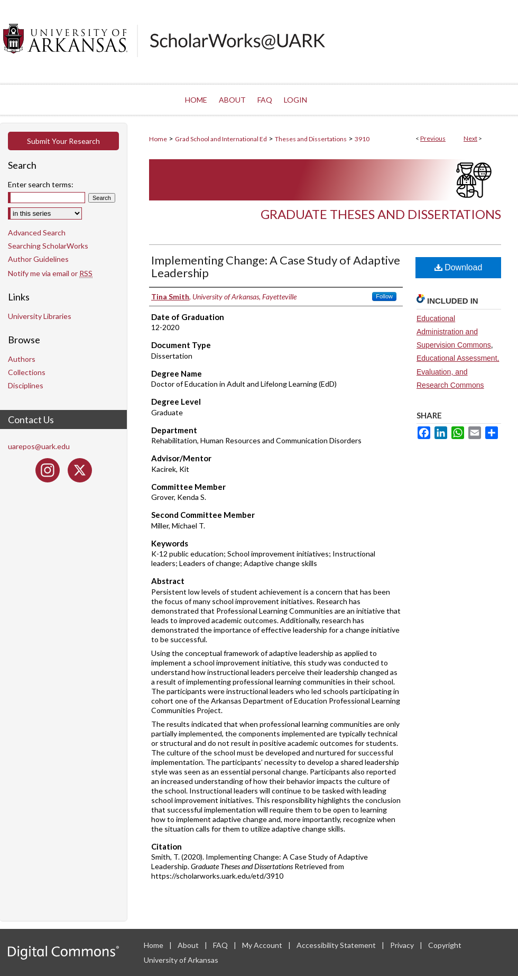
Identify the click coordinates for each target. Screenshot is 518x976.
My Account (263, 945)
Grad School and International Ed (221, 139)
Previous (433, 138)
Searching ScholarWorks (48, 245)
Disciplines (25, 385)
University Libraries (39, 316)
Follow (384, 296)
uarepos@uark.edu (39, 446)
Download (458, 267)
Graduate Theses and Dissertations (381, 214)
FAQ (221, 945)
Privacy (402, 945)
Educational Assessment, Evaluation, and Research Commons (458, 371)
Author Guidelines (38, 258)
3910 (362, 139)
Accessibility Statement (337, 945)
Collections (26, 372)
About (189, 945)
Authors (21, 358)
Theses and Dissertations (311, 139)
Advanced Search (37, 232)
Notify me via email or (50, 273)
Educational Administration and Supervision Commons (454, 331)
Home (158, 139)
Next (470, 138)
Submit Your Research (63, 140)
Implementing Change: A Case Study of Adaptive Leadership (275, 266)
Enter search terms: (40, 184)
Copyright (444, 945)
